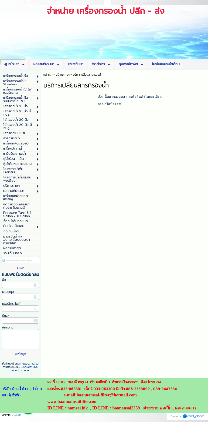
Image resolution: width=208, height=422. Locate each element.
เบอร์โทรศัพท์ (11, 303)
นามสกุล (8, 291)
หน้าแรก (47, 74)
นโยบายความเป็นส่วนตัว (25, 368)
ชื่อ (4, 280)
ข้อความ (8, 327)
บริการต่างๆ (63, 74)
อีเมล (5, 315)
